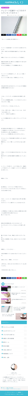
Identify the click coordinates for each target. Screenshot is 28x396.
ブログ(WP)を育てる (14, 334)
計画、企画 (14, 357)
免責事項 (19, 392)
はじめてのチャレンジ (14, 331)
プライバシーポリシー (11, 392)
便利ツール (14, 342)
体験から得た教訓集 (5, 7)
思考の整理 (14, 346)
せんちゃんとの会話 (14, 327)
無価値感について (14, 353)
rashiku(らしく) (14, 2)
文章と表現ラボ (14, 350)
